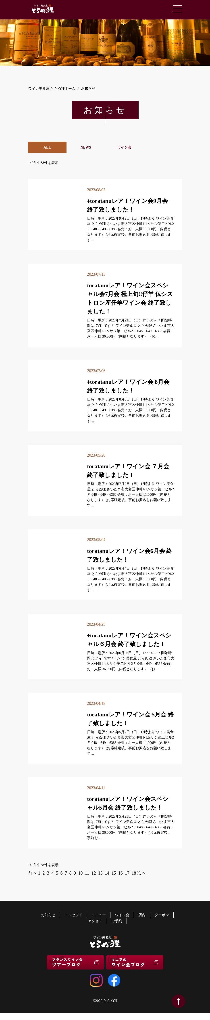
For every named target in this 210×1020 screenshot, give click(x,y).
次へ (141, 873)
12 (93, 873)
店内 (142, 915)
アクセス (95, 921)
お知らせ (48, 915)
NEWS (86, 147)
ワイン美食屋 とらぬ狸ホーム (51, 88)
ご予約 (116, 921)
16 (120, 873)
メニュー (98, 915)
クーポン (162, 915)
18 (134, 873)
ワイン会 (124, 147)
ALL (47, 147)
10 (80, 873)
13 (100, 873)
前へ (32, 873)
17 (127, 873)
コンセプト (73, 915)
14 (107, 873)
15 (114, 873)
